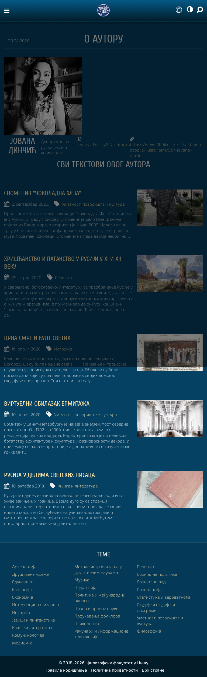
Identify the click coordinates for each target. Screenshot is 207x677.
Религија (63, 277)
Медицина (22, 642)
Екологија (22, 589)
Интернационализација (35, 604)
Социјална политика (157, 574)
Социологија (149, 589)
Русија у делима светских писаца (49, 475)
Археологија (24, 566)
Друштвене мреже (30, 574)
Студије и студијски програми (156, 607)
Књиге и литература (78, 485)
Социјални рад (151, 581)
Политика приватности (114, 669)
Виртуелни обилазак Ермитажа (46, 403)
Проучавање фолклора (97, 615)
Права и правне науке (96, 608)
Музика (81, 579)
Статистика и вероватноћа (164, 596)
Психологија (86, 623)
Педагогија (85, 587)
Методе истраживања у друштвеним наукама (98, 569)
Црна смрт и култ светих (37, 338)
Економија (22, 596)
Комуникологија (28, 634)
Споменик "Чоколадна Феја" (42, 193)
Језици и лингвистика (33, 619)
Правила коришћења (65, 669)
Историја (63, 348)
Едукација (22, 581)
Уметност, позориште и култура (93, 203)
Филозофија (149, 630)
